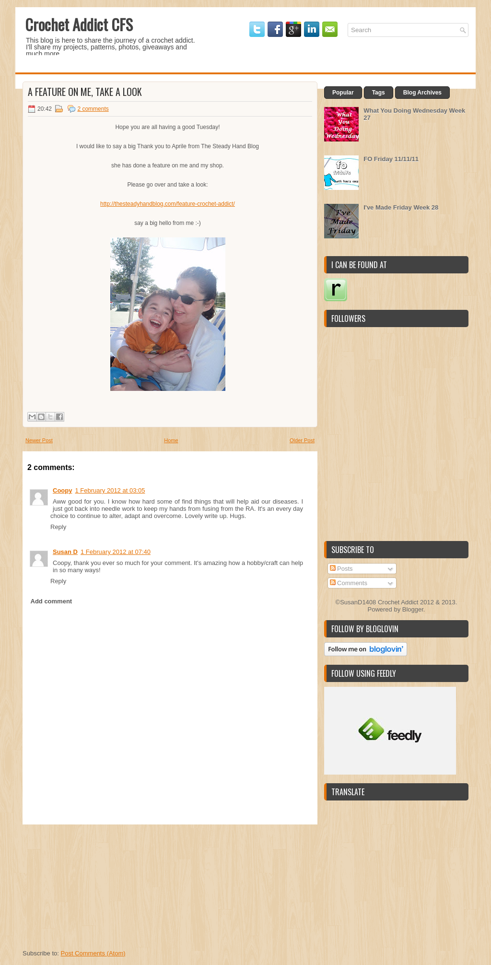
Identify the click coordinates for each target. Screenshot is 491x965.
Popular (343, 92)
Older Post (302, 440)
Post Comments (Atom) (93, 953)
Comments (348, 583)
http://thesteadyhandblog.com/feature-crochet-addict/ (167, 203)
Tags (378, 92)
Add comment (51, 601)
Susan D (65, 551)
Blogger (412, 609)
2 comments (92, 109)
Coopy (62, 490)
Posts (341, 568)
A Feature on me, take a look (85, 91)
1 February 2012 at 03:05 (110, 490)
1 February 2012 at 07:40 (116, 551)
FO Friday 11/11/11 (391, 159)
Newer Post (39, 440)
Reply (58, 526)
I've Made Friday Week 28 (400, 207)
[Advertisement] (94, 884)
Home (171, 440)
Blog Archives (422, 92)
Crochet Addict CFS (79, 24)
